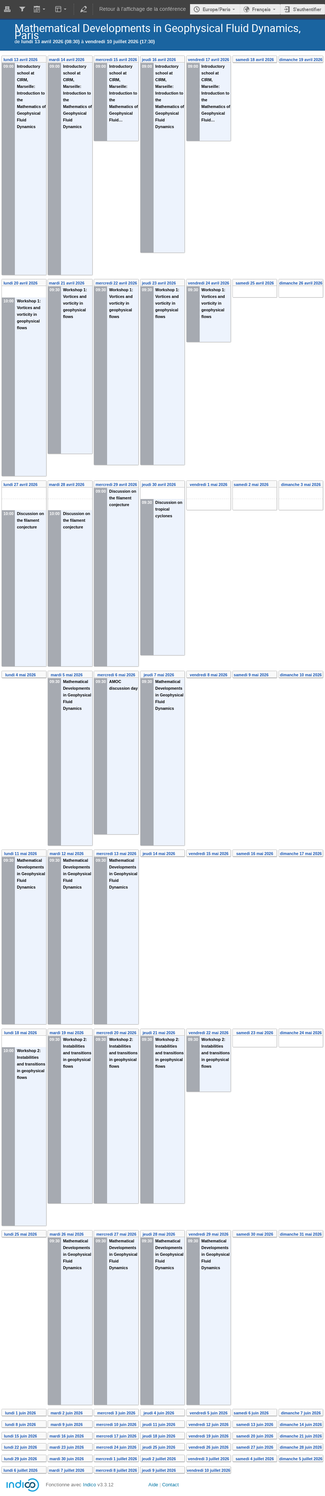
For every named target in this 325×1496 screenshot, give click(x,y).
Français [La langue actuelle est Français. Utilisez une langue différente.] (261, 9)
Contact (170, 1484)
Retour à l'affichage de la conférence (142, 9)
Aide (153, 1484)
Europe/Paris (217, 9)
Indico (89, 1484)
